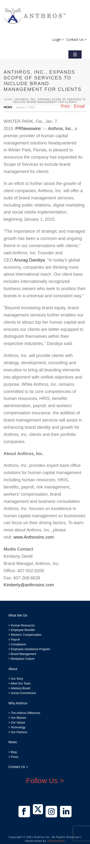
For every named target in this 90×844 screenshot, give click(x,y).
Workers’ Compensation (26, 634)
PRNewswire (28, 128)
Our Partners (18, 732)
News (8, 107)
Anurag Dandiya (29, 260)
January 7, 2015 (25, 107)
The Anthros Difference (25, 713)
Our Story (17, 678)
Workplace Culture (22, 658)
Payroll (15, 639)
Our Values (18, 722)
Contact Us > (76, 39)
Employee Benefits (23, 630)
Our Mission (18, 717)
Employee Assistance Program (30, 649)
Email (79, 106)
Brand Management (23, 654)
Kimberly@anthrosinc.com (29, 584)
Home (8, 99)
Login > (58, 39)
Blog (13, 752)
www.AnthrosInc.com (33, 537)
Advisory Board (20, 688)
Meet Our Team (20, 683)
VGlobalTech (56, 840)
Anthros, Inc (59, 128)
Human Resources (23, 625)
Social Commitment (23, 693)
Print (65, 106)
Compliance (18, 644)
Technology (18, 727)
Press (14, 757)
